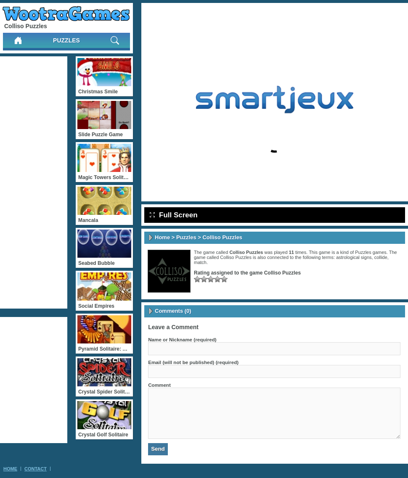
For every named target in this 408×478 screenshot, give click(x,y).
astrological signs (353, 257)
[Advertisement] (33, 182)
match (200, 262)
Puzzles (66, 40)
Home (162, 237)
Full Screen (174, 215)
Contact (35, 468)
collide (380, 257)
